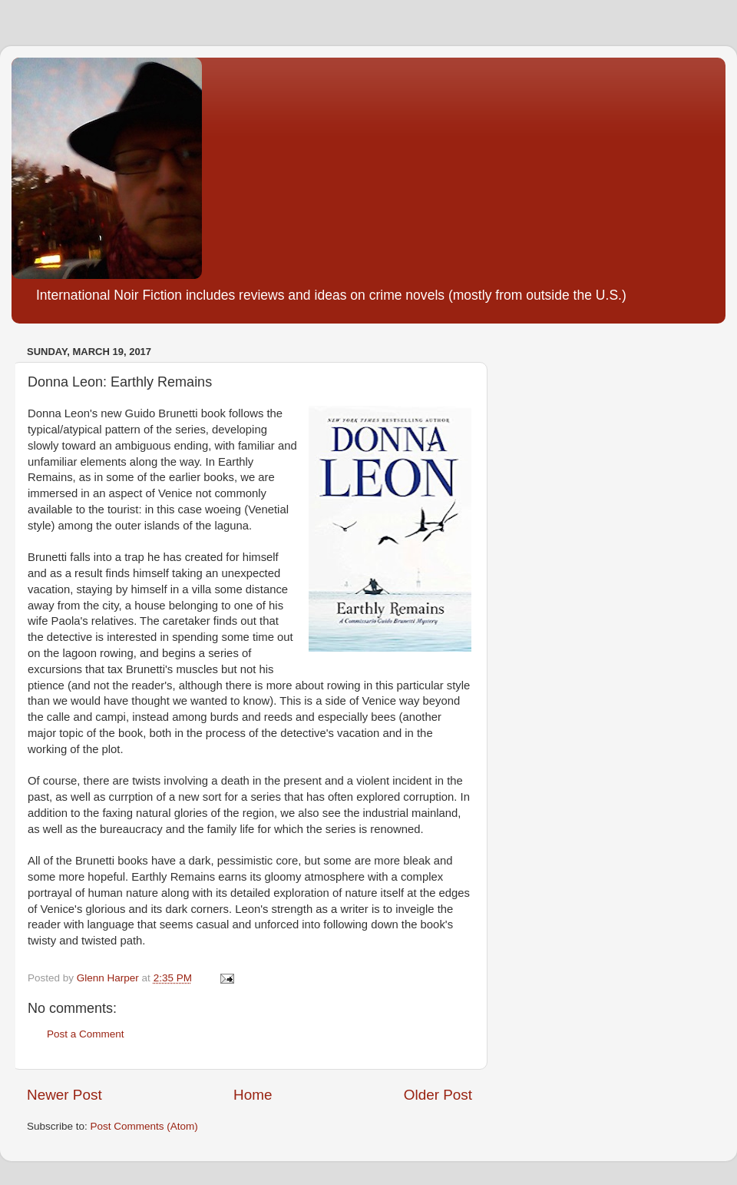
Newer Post (64, 1095)
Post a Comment (85, 1034)
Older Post (438, 1095)
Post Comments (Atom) (144, 1126)
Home (252, 1095)
